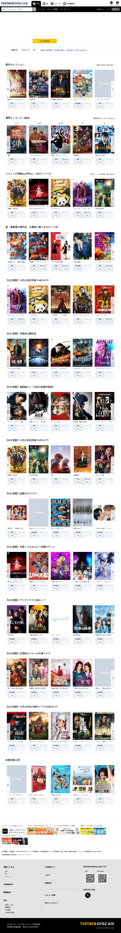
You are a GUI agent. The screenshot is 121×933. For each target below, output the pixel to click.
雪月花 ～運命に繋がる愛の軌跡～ (106, 688)
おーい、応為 (99, 475)
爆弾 (9, 155)
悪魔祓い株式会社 (57, 99)
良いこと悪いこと (57, 528)
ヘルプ (108, 9)
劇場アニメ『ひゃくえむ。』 (39, 582)
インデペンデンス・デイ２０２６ (40, 368)
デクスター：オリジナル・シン (61, 741)
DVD (37, 4)
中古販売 (8, 910)
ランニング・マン (101, 315)
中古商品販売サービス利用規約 (49, 851)
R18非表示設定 (10, 912)
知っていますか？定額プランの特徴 (64, 825)
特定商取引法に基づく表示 (92, 851)
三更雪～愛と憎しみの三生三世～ (84, 688)
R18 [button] (114, 9)
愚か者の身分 (99, 208)
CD (47, 4)
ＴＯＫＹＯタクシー (36, 155)
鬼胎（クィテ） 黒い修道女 (39, 422)
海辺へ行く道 (56, 795)
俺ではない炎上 (100, 155)
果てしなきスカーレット (37, 208)
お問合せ (48, 883)
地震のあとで (77, 528)
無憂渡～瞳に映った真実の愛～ (39, 688)
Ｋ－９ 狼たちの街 (14, 368)
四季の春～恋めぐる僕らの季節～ (106, 635)
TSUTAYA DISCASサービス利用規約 (27, 851)
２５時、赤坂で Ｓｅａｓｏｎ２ (106, 528)
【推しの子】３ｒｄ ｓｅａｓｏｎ (63, 582)
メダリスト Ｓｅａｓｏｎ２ (104, 582)
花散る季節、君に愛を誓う (60, 688)
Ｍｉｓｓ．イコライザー (59, 368)
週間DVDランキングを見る (103, 118)
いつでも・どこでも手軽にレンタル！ (13, 825)
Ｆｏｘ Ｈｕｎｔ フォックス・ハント (108, 422)
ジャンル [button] (41, 9)
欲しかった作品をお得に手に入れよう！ (39, 825)
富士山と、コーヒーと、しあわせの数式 (86, 795)
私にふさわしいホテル (37, 795)
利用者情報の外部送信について (12, 855)
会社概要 (4, 851)
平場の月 (32, 99)
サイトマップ (27, 855)
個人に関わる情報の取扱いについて (71, 851)
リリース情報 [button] (52, 9)
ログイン (117, 5)
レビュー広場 (50, 895)
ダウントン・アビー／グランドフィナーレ (43, 741)
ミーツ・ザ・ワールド (102, 99)
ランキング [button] (64, 9)
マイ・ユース (56, 635)
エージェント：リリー (102, 368)
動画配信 (7, 892)
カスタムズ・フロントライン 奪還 (84, 368)
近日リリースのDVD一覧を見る (102, 174)
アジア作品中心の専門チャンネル (11, 836)
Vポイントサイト (51, 903)
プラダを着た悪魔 (57, 262)
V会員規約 (12, 851)
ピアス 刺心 (56, 422)
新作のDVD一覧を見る (105, 65)
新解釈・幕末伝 (12, 208)
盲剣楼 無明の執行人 (80, 422)
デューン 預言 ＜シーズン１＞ (106, 741)
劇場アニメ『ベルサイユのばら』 (18, 99)
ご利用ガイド (100, 9)
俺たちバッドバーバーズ (37, 528)
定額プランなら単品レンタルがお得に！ (92, 825)
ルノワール (99, 795)
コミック (57, 4)
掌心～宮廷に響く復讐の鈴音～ (17, 688)
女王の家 (10, 635)
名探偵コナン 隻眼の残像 (16, 262)
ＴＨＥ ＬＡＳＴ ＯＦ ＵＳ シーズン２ (87, 741)
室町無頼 (76, 155)
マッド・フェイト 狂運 (15, 422)
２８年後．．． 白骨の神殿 (61, 315)
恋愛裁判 (76, 475)
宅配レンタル (9, 905)
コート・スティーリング (81, 315)
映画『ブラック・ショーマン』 (61, 155)
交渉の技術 (77, 635)
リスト (111, 5)
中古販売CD (71, 4)
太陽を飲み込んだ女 (36, 635)
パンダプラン (56, 208)
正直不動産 (77, 262)
